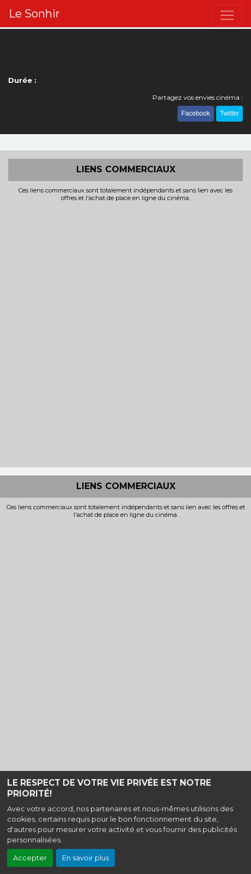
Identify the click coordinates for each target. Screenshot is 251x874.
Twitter (229, 113)
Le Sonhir (34, 13)
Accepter (30, 858)
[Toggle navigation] (227, 15)
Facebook (195, 113)
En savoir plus (85, 858)
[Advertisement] (125, 333)
